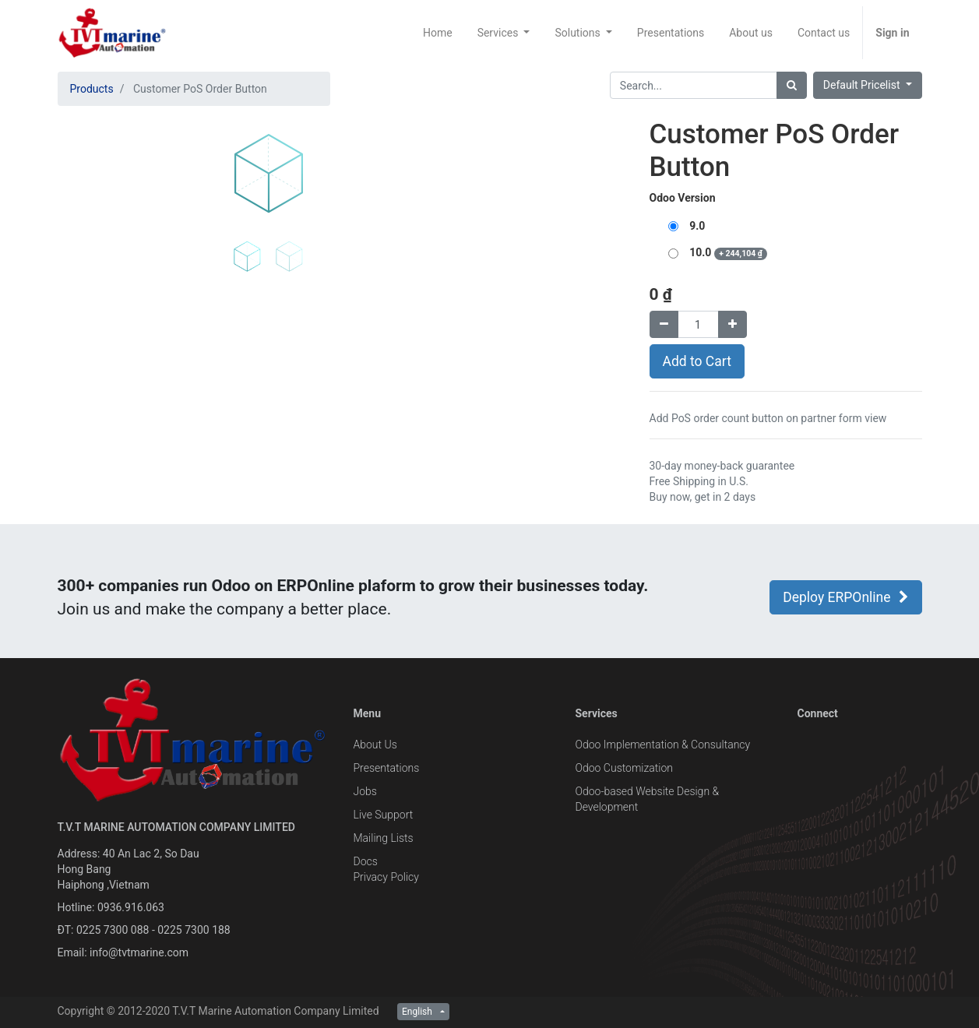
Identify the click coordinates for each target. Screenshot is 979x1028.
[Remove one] (664, 324)
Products (92, 89)
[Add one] (732, 324)
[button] (89, 274)
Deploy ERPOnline (845, 597)
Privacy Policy (386, 877)
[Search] (792, 85)
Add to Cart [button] (697, 361)
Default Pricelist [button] (863, 85)
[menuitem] (437, 32)
